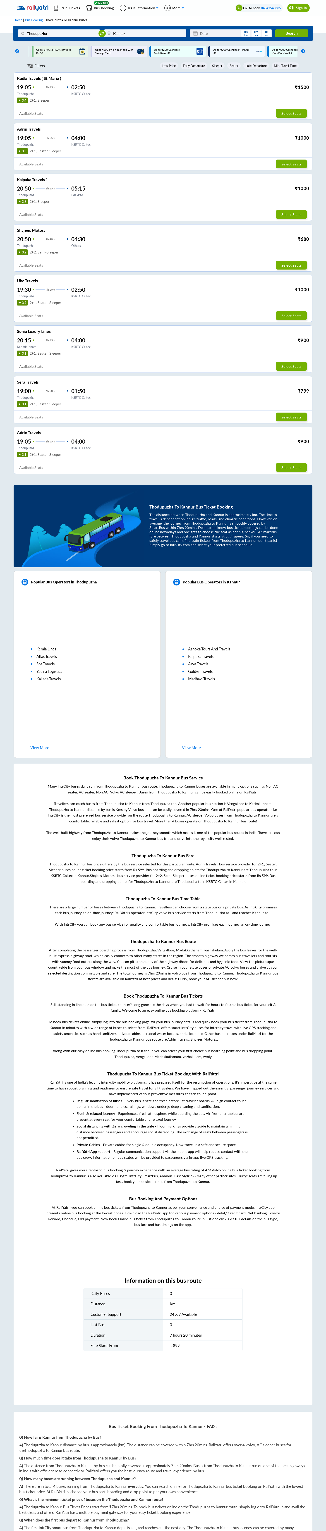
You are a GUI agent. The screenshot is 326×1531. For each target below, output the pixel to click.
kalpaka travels (200, 656)
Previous (16, 51)
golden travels (200, 671)
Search (292, 33)
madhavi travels (201, 678)
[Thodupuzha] (59, 33)
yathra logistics (49, 671)
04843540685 (271, 8)
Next (302, 51)
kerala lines (46, 649)
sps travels (45, 664)
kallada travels (48, 678)
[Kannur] (145, 33)
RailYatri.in (60, 1491)
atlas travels (46, 656)
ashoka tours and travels (209, 649)
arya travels (198, 664)
